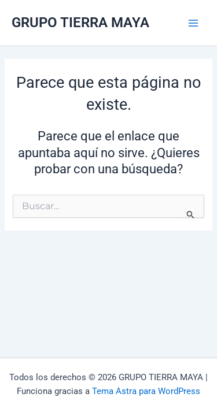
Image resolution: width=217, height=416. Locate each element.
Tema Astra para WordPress (146, 391)
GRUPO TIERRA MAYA (80, 22)
